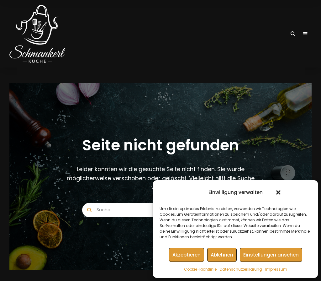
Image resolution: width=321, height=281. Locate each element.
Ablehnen (222, 254)
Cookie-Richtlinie (200, 269)
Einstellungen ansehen (271, 254)
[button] (278, 192)
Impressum (276, 269)
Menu (305, 34)
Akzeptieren (186, 254)
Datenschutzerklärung (241, 269)
